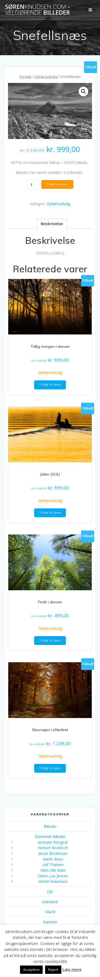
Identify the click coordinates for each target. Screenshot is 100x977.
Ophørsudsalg (45, 76)
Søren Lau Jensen (53, 875)
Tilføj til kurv (57, 184)
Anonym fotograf (53, 842)
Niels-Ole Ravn (53, 870)
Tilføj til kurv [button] (50, 384)
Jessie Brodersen (52, 853)
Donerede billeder (50, 836)
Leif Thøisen (52, 864)
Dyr (50, 891)
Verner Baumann (52, 881)
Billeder (50, 826)
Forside (25, 76)
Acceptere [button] (31, 969)
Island (50, 911)
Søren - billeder (37, 10)
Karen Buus (53, 859)
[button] (83, 91)
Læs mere (72, 969)
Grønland (50, 901)
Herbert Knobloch (53, 847)
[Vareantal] (33, 184)
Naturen (50, 921)
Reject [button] (53, 969)
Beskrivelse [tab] (52, 223)
